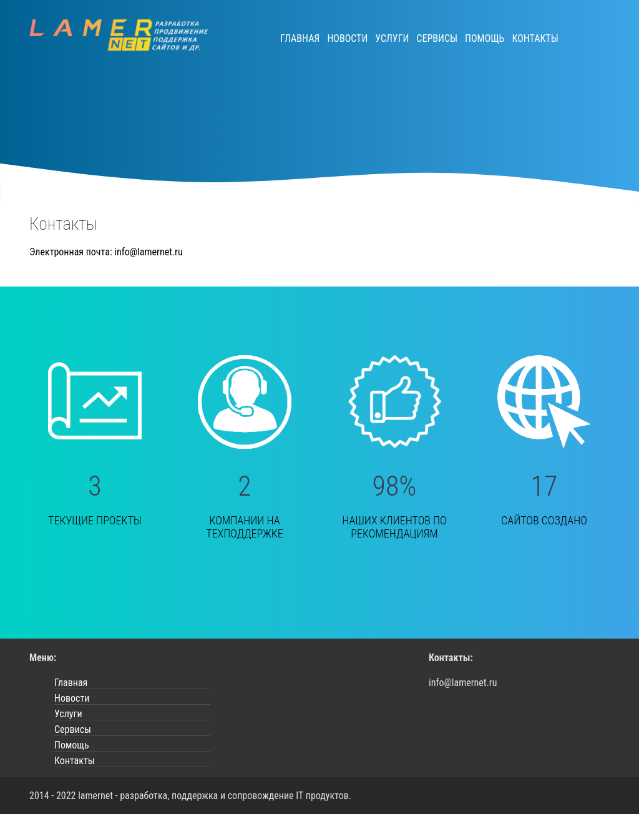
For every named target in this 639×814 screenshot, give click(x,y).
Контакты (535, 38)
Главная (300, 38)
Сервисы (436, 38)
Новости (347, 38)
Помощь (484, 38)
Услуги (392, 38)
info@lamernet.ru (148, 252)
